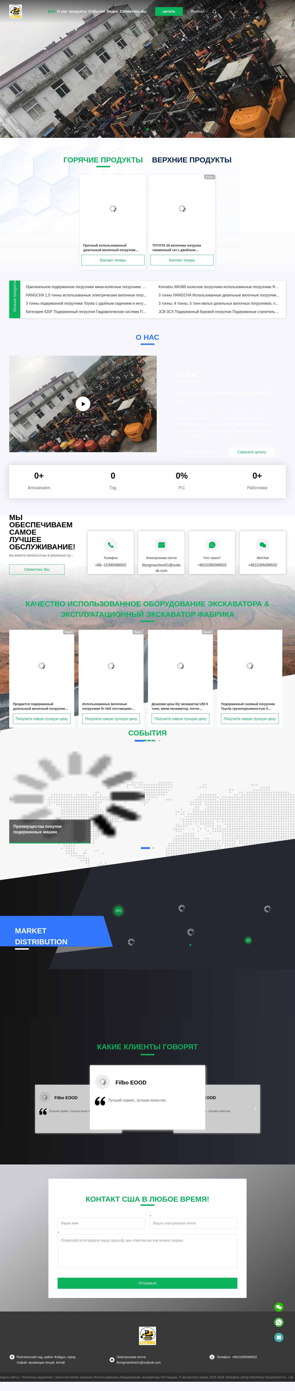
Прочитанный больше (201, 452)
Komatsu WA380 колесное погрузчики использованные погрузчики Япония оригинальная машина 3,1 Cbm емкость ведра (219, 287)
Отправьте (147, 1283)
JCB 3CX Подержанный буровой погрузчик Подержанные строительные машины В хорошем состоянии (219, 312)
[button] (39, 1112)
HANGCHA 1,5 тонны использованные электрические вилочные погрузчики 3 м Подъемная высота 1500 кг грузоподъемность (87, 295)
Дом (52, 11)
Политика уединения (37, 1377)
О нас (62, 11)
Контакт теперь (113, 260)
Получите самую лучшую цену (42, 719)
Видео (112, 11)
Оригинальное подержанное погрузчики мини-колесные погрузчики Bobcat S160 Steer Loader (87, 287)
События (96, 11)
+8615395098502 (212, 565)
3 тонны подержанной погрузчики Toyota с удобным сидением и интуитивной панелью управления (87, 303)
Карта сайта (9, 1377)
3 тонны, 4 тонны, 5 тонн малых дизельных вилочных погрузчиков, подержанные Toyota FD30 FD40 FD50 (219, 303)
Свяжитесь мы (133, 11)
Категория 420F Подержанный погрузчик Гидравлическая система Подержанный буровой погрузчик (87, 312)
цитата (169, 11)
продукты (78, 11)
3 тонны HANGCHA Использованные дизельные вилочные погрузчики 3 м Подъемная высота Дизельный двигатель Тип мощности (219, 295)
